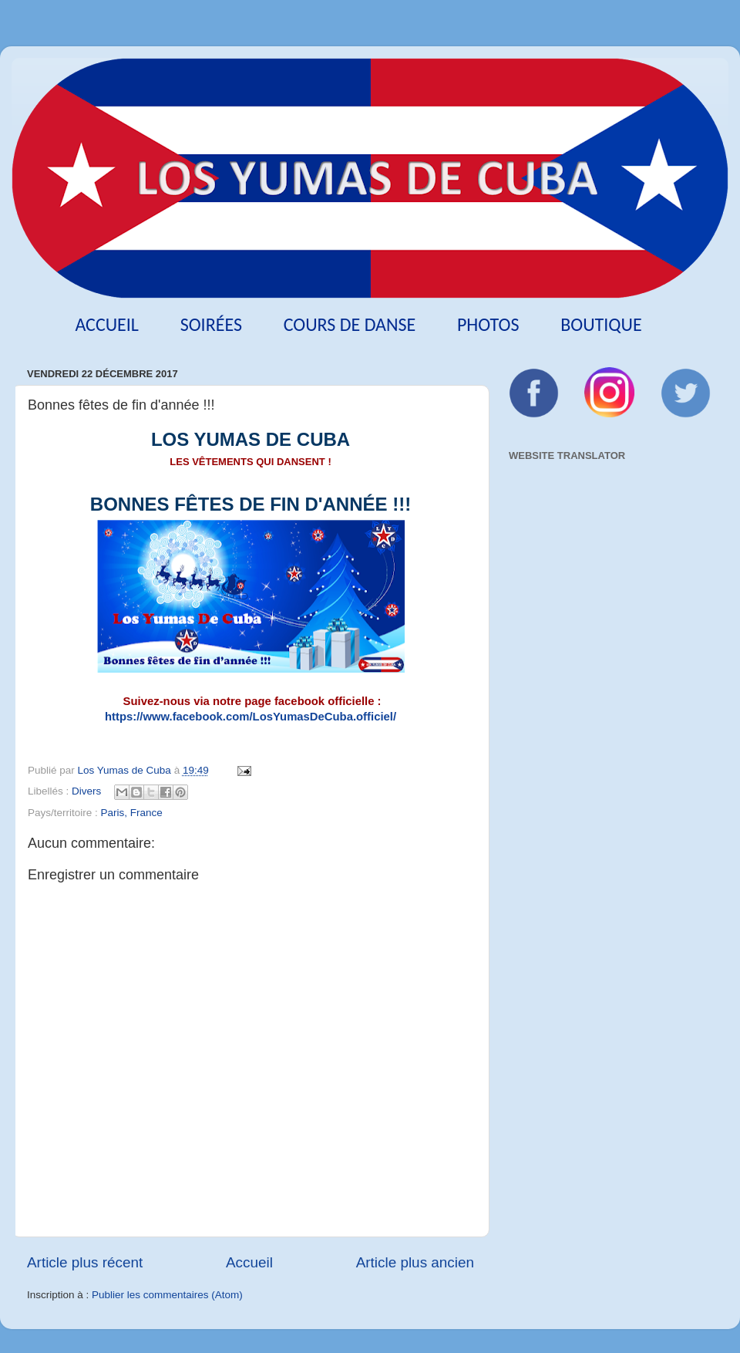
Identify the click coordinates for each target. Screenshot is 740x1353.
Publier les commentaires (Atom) (167, 1295)
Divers (86, 791)
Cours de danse (350, 324)
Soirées (211, 324)
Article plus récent (85, 1262)
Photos (488, 324)
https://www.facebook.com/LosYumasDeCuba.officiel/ (250, 716)
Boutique (600, 324)
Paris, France (132, 812)
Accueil (107, 324)
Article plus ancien (415, 1262)
